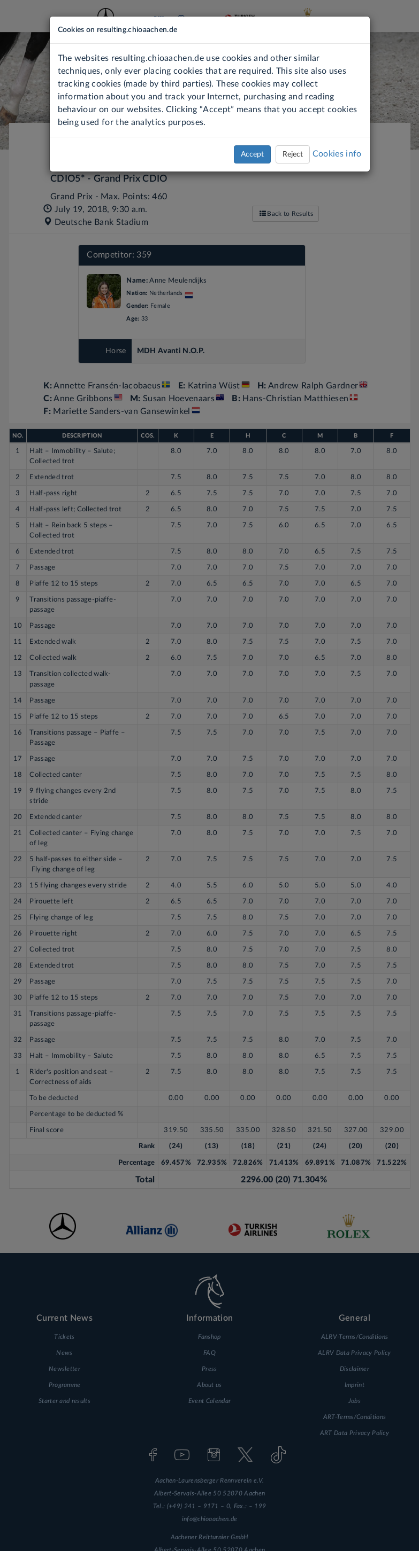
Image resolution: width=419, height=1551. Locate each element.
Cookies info (337, 154)
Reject (293, 154)
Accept (252, 154)
